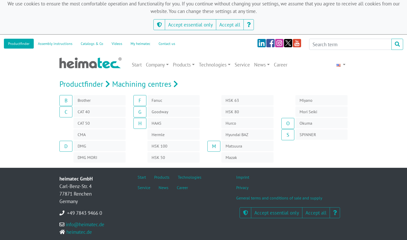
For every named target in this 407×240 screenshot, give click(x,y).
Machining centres (146, 84)
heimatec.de (79, 232)
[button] (159, 24)
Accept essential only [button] (190, 24)
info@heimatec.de (85, 224)
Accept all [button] (229, 24)
